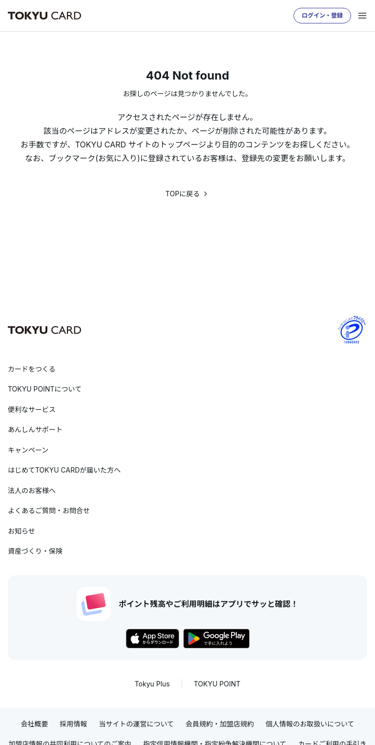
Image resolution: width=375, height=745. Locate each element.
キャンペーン (28, 450)
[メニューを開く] (362, 16)
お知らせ (21, 531)
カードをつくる (32, 369)
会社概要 (34, 724)
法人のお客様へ (32, 490)
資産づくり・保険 (35, 551)
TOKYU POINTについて (45, 389)
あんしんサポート (35, 429)
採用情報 (73, 724)
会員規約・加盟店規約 (220, 724)
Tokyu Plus (152, 684)
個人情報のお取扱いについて (310, 724)
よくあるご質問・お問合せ (49, 510)
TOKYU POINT (217, 684)
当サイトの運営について (136, 724)
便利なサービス (32, 409)
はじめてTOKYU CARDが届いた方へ (64, 470)
